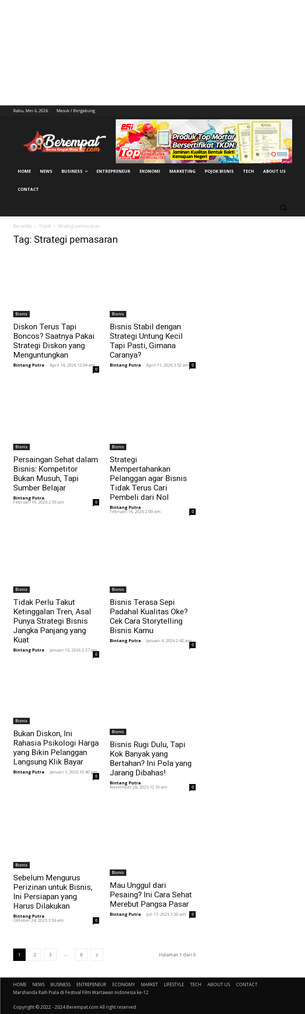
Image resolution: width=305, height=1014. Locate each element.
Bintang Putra (28, 365)
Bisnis (21, 314)
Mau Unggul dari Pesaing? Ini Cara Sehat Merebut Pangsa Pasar (151, 895)
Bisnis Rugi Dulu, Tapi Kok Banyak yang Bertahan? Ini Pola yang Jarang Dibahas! (151, 758)
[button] (283, 207)
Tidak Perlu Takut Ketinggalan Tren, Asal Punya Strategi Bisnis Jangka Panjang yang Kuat (52, 621)
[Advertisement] (152, 52)
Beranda (22, 226)
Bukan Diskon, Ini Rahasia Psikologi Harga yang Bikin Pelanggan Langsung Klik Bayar (56, 747)
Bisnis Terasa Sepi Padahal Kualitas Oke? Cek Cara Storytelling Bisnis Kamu (149, 616)
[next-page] (96, 955)
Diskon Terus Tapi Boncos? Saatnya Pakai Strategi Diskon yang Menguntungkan (54, 340)
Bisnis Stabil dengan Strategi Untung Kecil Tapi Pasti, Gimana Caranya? (146, 340)
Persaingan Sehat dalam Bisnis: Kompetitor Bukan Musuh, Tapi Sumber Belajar (55, 473)
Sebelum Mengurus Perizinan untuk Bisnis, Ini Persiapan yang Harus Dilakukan (52, 891)
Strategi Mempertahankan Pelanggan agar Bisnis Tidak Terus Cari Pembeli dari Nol (148, 478)
